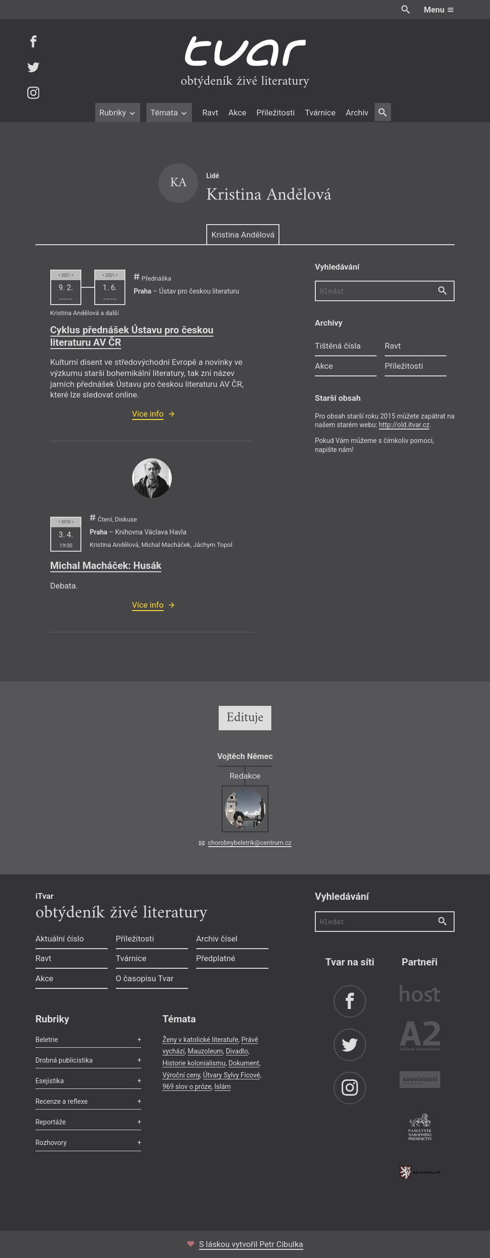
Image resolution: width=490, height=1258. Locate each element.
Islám (222, 1086)
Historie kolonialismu (193, 1063)
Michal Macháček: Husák (105, 565)
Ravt (210, 112)
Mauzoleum (205, 1051)
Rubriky (117, 112)
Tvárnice (320, 112)
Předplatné (215, 958)
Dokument (243, 1063)
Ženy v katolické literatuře (200, 1039)
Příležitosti (275, 112)
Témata (169, 112)
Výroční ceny (181, 1075)
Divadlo (237, 1051)
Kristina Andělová (243, 234)
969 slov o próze (186, 1086)
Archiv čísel (217, 938)
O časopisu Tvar (145, 978)
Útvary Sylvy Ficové (231, 1075)
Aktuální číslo (59, 938)
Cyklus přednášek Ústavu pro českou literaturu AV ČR (131, 336)
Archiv (356, 112)
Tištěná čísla (338, 346)
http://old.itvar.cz (404, 425)
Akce (237, 112)
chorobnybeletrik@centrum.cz (249, 842)
